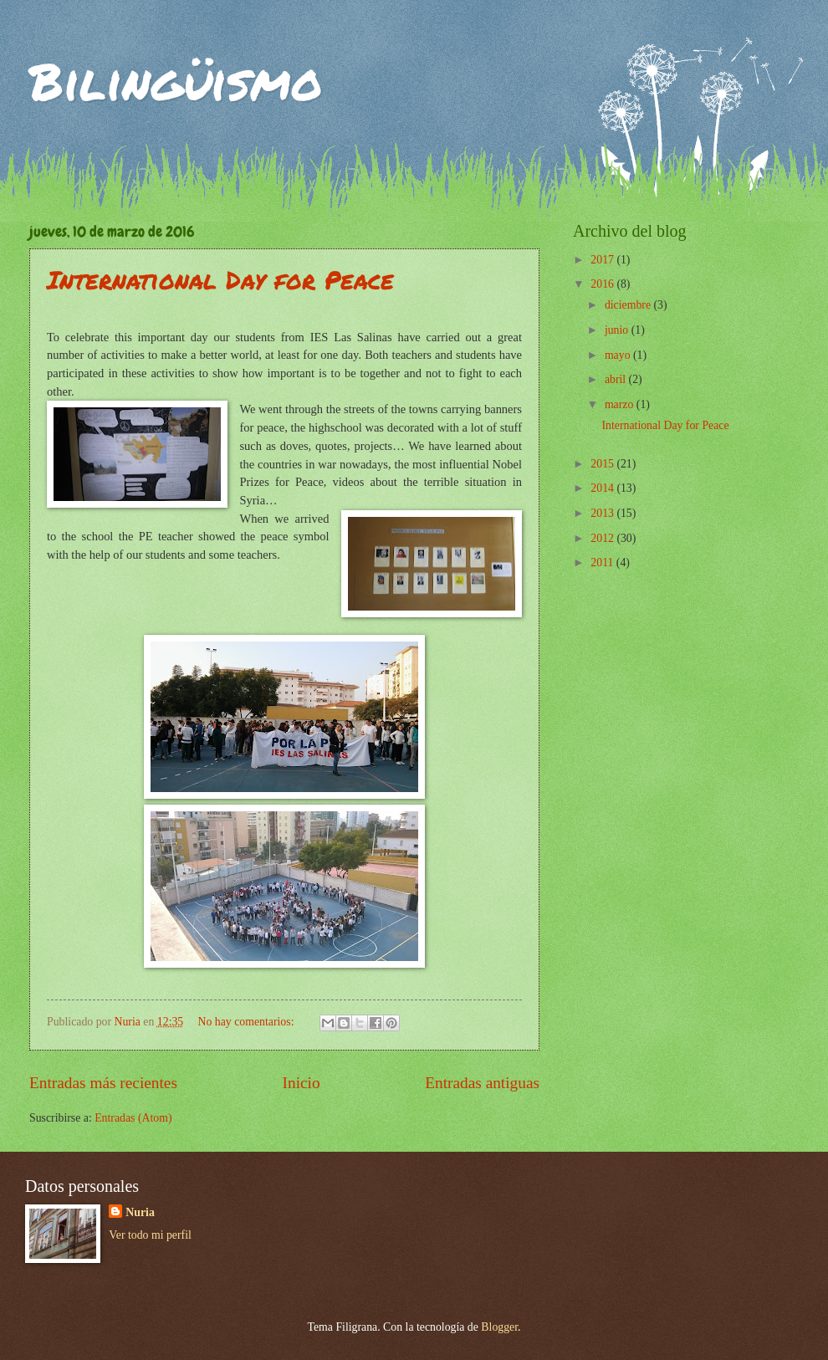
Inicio (301, 1083)
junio (618, 330)
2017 (603, 259)
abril (617, 379)
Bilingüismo (176, 80)
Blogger (499, 1327)
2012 (603, 538)
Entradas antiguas (482, 1083)
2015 (603, 464)
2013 (603, 513)
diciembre (629, 305)
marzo (620, 404)
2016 (603, 284)
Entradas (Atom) (133, 1118)
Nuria (140, 1212)
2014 (603, 488)
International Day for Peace (220, 280)
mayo (619, 355)
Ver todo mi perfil (150, 1235)
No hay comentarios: (247, 1021)
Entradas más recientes (103, 1083)
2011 (603, 562)
